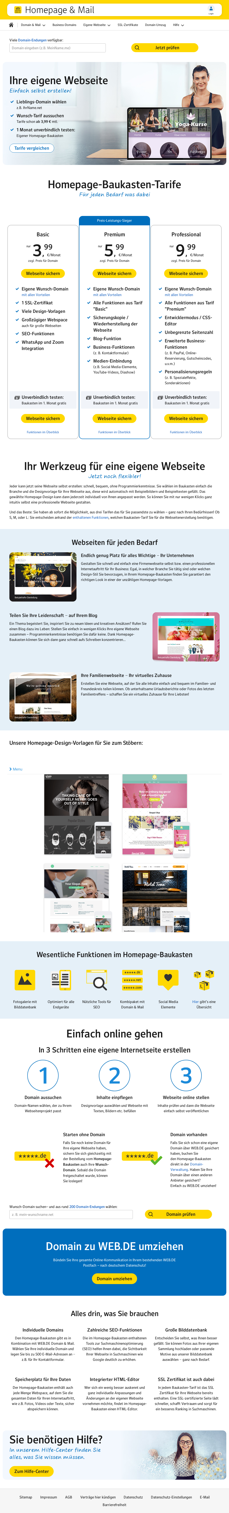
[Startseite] (11, 24)
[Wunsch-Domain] (57, 47)
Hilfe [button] (179, 25)
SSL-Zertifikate (128, 25)
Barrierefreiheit (114, 1504)
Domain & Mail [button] (34, 25)
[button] (31, 148)
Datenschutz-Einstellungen (171, 1497)
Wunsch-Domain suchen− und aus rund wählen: (63, 1206)
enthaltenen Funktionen (90, 517)
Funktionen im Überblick (43, 432)
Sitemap (25, 1497)
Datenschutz (133, 1497)
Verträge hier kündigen (98, 1497)
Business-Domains (64, 25)
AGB (68, 1497)
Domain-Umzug (155, 25)
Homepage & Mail (59, 9)
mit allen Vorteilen (36, 294)
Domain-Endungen (32, 40)
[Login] (211, 8)
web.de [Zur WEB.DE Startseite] (17, 9)
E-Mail (205, 1497)
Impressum (48, 1497)
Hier (195, 1001)
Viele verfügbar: (36, 40)
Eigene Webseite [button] (97, 25)
